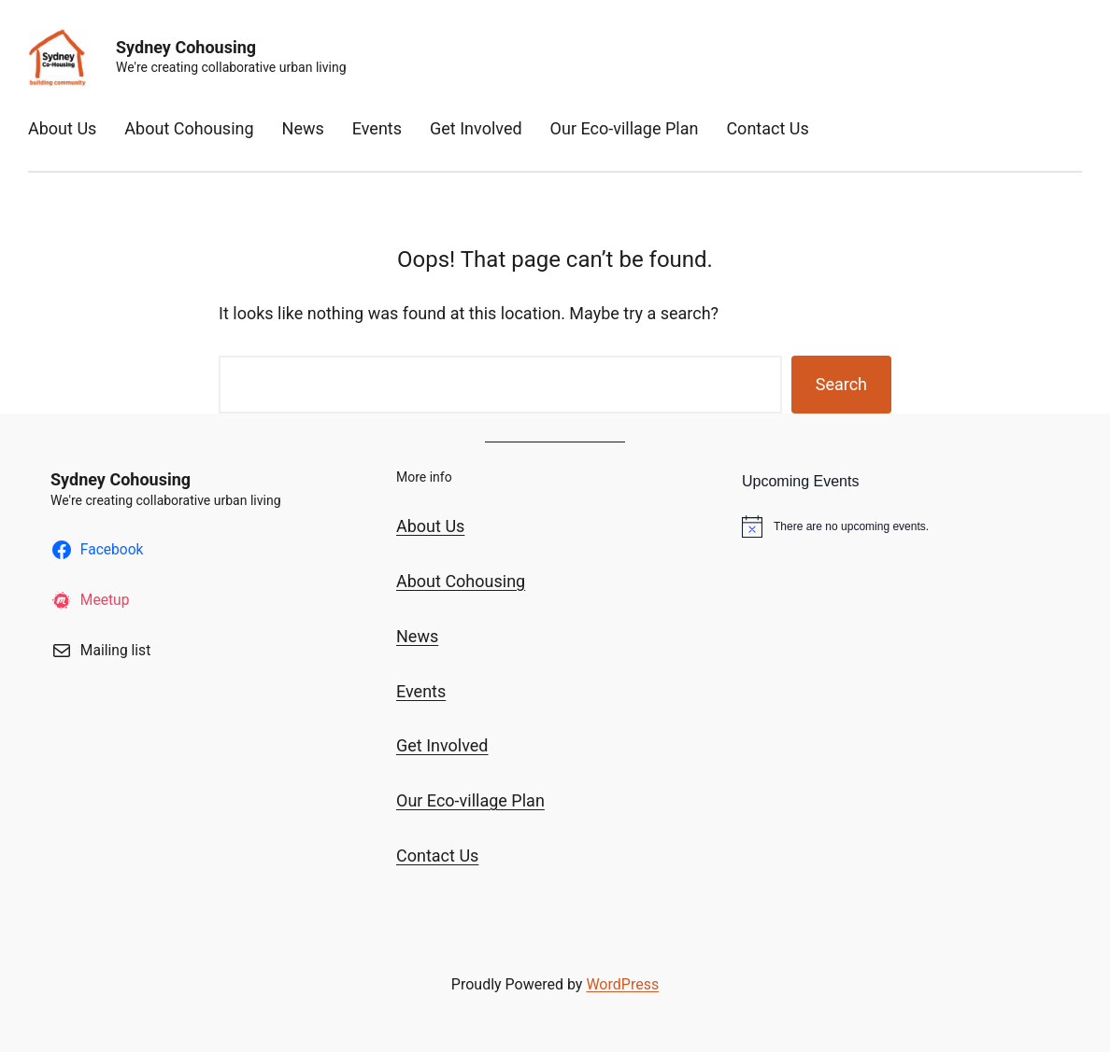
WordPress (622, 984)
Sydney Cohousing (186, 47)
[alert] (901, 526)
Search (841, 384)
